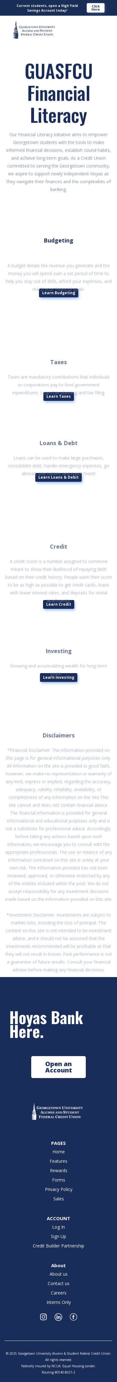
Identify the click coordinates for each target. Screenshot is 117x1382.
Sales (58, 1199)
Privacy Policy (58, 1189)
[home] (32, 30)
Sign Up (58, 1236)
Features (58, 1161)
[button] (105, 24)
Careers (58, 1293)
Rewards (58, 1170)
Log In (58, 1227)
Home (58, 1152)
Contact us (59, 1283)
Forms (58, 1180)
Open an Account (58, 1067)
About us (59, 1274)
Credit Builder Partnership (58, 1246)
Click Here (95, 8)
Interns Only (58, 1302)
